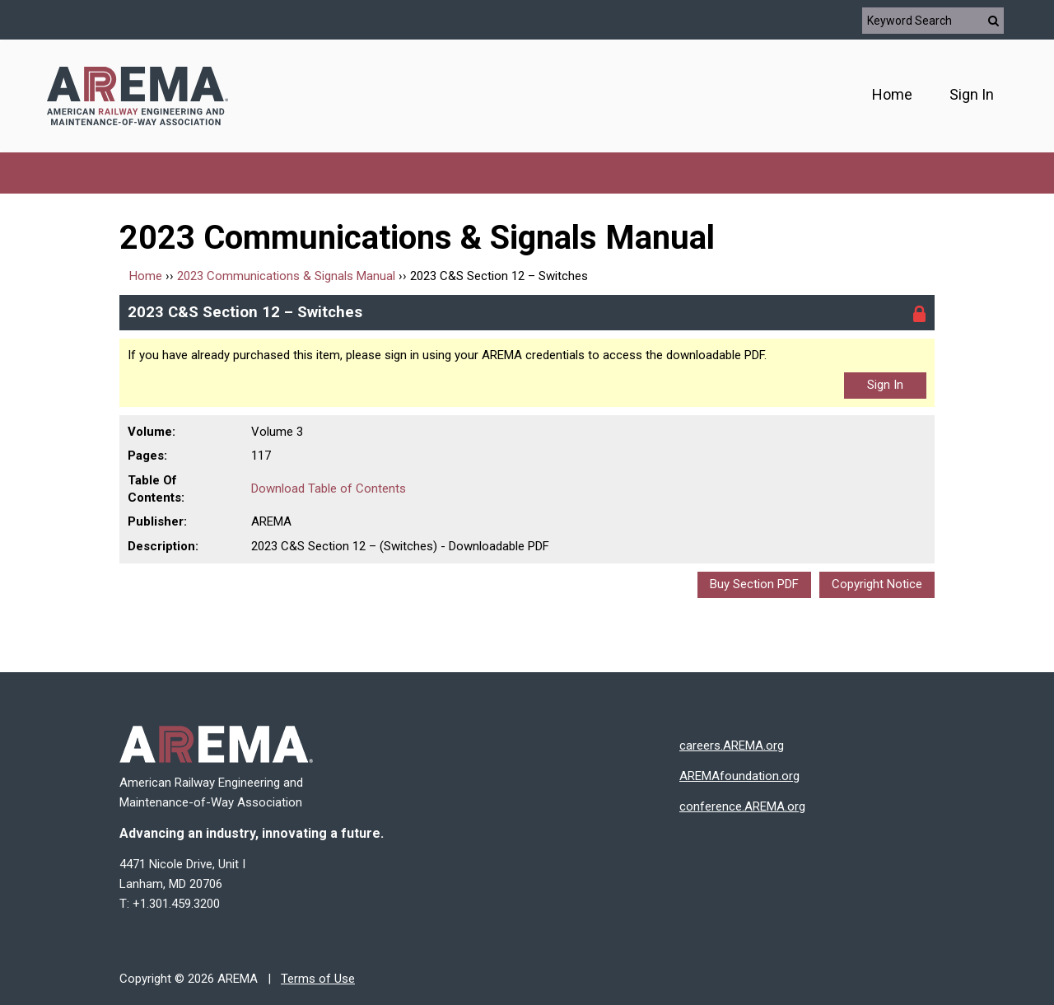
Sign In (971, 94)
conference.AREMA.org (742, 806)
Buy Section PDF (754, 584)
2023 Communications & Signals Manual (286, 276)
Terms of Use (318, 978)
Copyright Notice (877, 584)
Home (892, 94)
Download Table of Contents (328, 488)
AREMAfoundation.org (739, 776)
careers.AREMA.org (731, 745)
